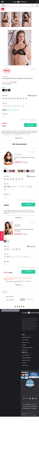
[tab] (9, 296)
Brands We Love (26, 360)
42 (20, 98)
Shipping (24, 345)
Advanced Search (26, 337)
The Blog (24, 363)
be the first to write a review (10, 310)
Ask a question (8, 83)
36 (12, 98)
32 (6, 98)
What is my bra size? (13, 110)
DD (5, 186)
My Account (25, 340)
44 (23, 98)
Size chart (34, 95)
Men (8, 5)
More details (18, 138)
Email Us (34, 408)
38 (14, 98)
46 (26, 98)
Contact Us (25, 350)
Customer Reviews (26, 357)
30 (3, 98)
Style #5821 (32, 222)
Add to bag (30, 125)
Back (3, 9)
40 (17, 98)
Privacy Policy (25, 365)
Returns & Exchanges (27, 347)
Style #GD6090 (32, 152)
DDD (8, 186)
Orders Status (25, 342)
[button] (2, 236)
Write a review (13, 82)
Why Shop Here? (26, 355)
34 (9, 98)
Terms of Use (34, 415)
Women (3, 5)
